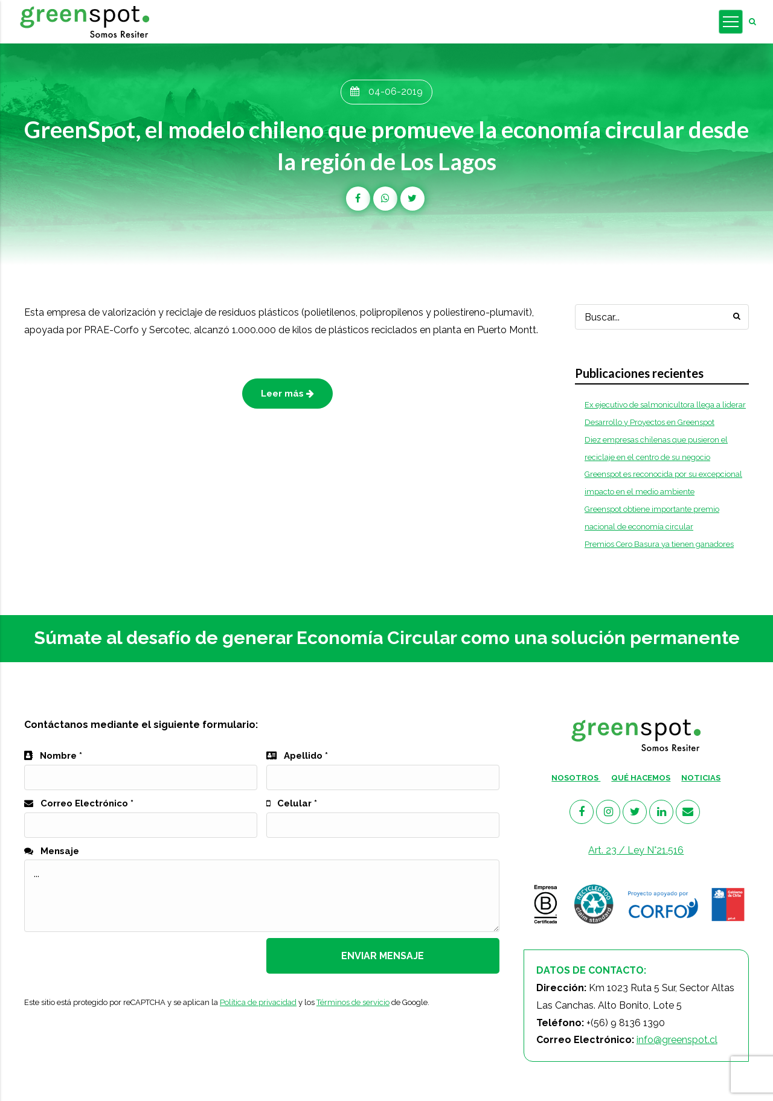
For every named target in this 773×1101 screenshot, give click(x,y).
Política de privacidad (258, 1002)
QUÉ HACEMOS (640, 777)
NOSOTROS (575, 777)
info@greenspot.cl (677, 1039)
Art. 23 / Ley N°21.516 (636, 850)
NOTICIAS (700, 777)
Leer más (287, 393)
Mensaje (51, 851)
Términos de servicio (353, 1002)
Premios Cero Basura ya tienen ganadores (659, 544)
